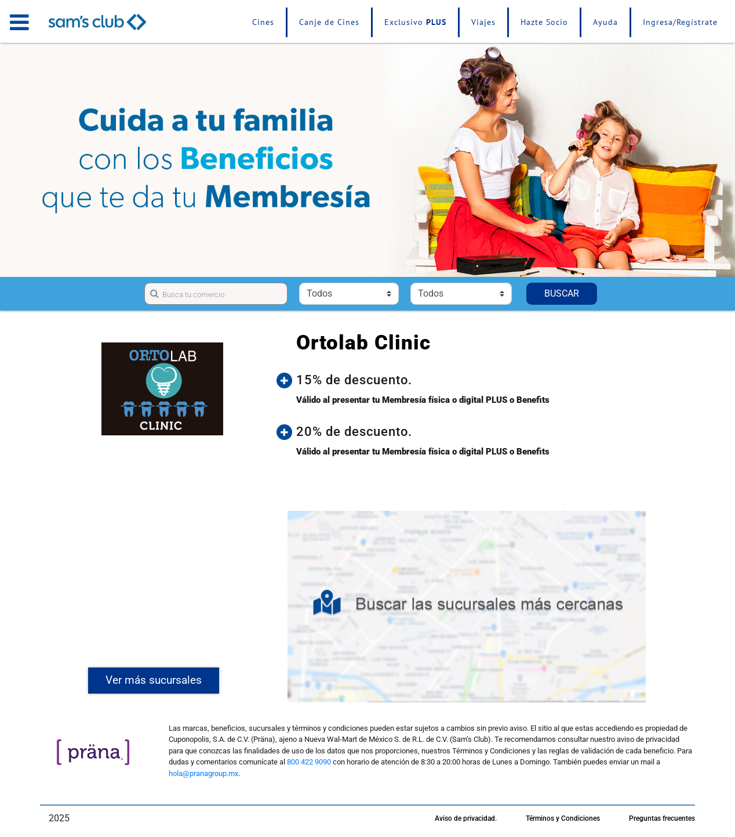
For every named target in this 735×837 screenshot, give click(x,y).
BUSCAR (561, 293)
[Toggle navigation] (19, 22)
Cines (263, 22)
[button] (475, 380)
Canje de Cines (329, 22)
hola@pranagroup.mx (203, 773)
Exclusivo (415, 22)
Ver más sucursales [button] (153, 680)
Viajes (483, 22)
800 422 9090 (309, 761)
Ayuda (605, 22)
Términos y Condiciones (563, 818)
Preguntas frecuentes (662, 818)
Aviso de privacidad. (466, 818)
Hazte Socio (544, 22)
